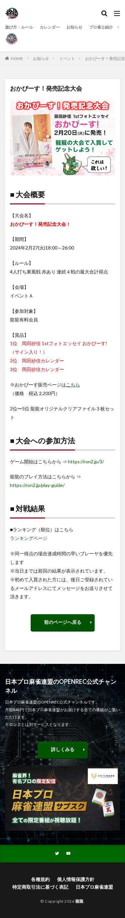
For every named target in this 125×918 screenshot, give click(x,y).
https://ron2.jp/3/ (86, 461)
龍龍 (79, 901)
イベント (67, 58)
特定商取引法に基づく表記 (40, 887)
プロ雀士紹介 (101, 27)
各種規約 (40, 879)
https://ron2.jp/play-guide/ (37, 485)
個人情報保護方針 (75, 879)
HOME (17, 58)
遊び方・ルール (19, 27)
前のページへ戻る (62, 622)
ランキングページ (28, 538)
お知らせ (74, 27)
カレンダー (50, 27)
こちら (73, 384)
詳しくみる (62, 749)
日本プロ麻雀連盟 (94, 887)
